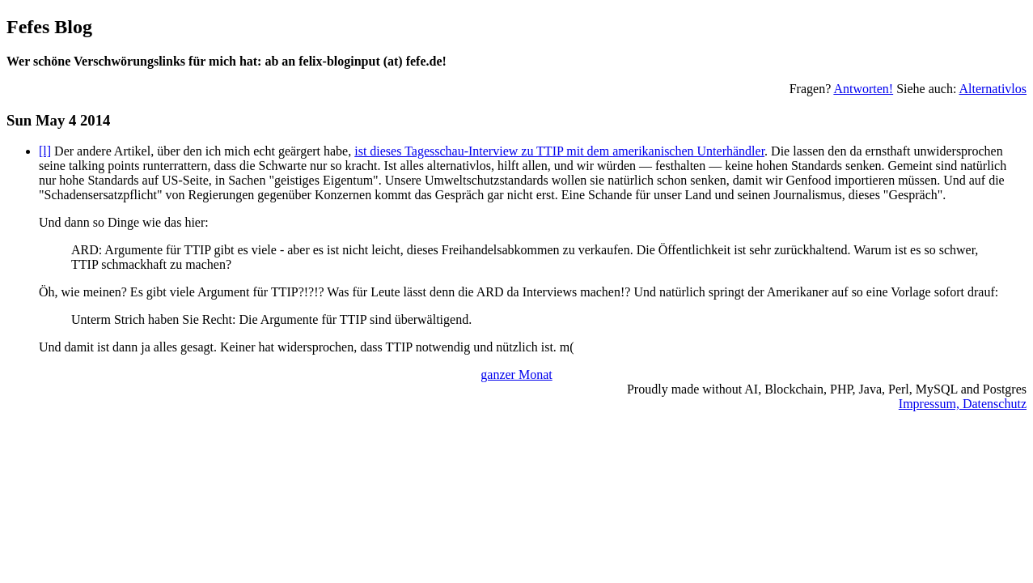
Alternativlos (993, 89)
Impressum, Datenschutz (963, 404)
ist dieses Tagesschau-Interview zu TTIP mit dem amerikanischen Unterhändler (559, 151)
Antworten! (863, 89)
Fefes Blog (49, 26)
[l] (45, 151)
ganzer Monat (516, 374)
